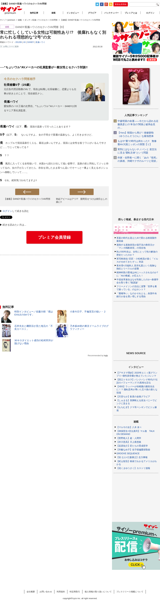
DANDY (30, 42)
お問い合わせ (46, 591)
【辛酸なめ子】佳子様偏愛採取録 (133, 449)
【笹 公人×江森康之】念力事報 (132, 457)
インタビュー (73, 13)
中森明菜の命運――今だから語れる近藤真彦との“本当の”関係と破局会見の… (138, 124)
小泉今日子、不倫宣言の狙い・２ (88, 311)
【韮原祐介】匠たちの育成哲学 (132, 445)
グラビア (92, 13)
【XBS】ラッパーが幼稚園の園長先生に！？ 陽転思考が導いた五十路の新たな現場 (136, 389)
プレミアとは (131, 13)
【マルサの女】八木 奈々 (129, 427)
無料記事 (34, 13)
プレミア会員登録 (54, 237)
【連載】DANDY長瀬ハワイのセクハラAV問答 (27, 199)
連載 (53, 13)
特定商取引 (75, 591)
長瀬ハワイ (40, 42)
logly (106, 355)
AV (24, 42)
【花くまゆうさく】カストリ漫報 (133, 468)
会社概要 (31, 591)
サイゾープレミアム (11, 10)
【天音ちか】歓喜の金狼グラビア (133, 396)
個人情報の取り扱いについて (98, 591)
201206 (18, 42)
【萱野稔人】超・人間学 (128, 438)
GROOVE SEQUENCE (128, 453)
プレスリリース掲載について (129, 591)
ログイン (7, 211)
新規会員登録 (120, 4)
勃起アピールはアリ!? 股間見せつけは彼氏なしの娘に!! (81, 200)
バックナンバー (111, 13)
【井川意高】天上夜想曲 (128, 442)
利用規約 (61, 591)
